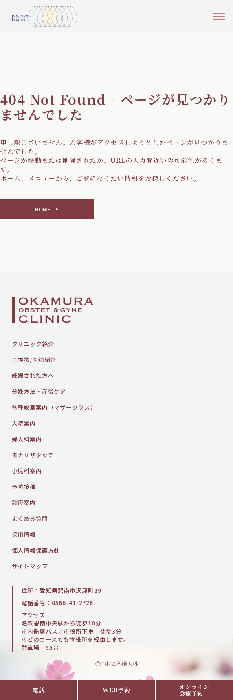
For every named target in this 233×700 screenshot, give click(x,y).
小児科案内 (27, 471)
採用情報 (24, 534)
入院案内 (24, 423)
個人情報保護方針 (36, 550)
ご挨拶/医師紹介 (34, 359)
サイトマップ (30, 566)
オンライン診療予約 (194, 689)
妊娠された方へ (33, 375)
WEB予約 (116, 690)
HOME (47, 209)
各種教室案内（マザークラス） (54, 407)
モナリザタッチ (33, 455)
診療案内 (24, 502)
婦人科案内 (27, 439)
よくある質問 (30, 518)
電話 (39, 690)
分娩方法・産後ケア (39, 391)
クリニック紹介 (33, 344)
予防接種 (24, 487)
